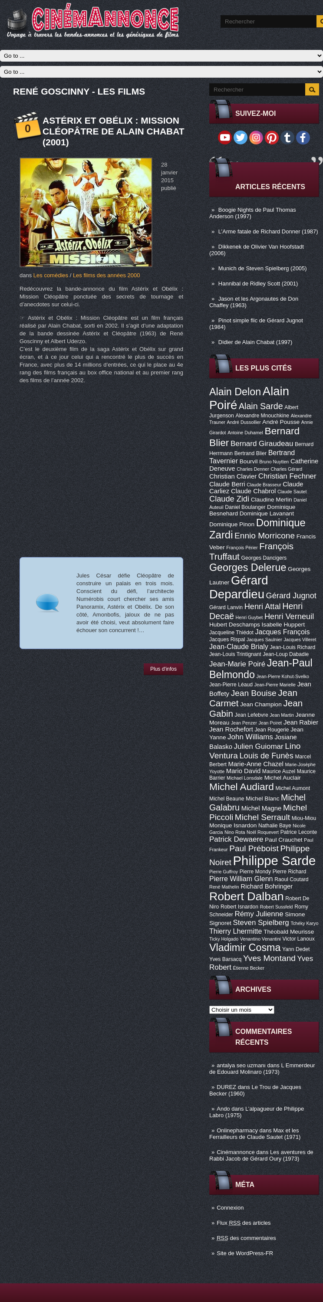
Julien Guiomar (258, 746)
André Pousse (281, 422)
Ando (223, 1108)
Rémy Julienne (258, 914)
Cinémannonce (235, 1152)
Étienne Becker (248, 968)
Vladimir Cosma (244, 947)
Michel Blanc (262, 798)
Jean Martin (282, 715)
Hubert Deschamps (234, 624)
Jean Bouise (254, 693)
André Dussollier (244, 422)
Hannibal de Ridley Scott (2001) (258, 283)
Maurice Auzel (278, 771)
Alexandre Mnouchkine (262, 416)
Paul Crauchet (284, 839)
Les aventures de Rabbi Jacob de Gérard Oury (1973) (261, 1155)
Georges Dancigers (264, 558)
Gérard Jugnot (291, 595)
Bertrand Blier (250, 453)
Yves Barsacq (225, 959)
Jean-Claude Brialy (238, 646)
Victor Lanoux (299, 939)
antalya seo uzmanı (241, 1065)
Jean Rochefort (231, 729)
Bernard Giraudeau (262, 443)
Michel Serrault (262, 817)
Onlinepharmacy (237, 1130)
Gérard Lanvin (226, 607)
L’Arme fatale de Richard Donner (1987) (268, 231)
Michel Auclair (282, 777)
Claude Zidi (229, 499)
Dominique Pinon (231, 524)
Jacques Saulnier (264, 639)
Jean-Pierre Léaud (231, 685)
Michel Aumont (292, 788)
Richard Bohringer (267, 886)
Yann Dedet (296, 949)
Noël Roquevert (263, 832)
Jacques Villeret (299, 639)
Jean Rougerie (272, 730)
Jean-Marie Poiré (237, 664)
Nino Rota (234, 832)
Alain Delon (235, 391)
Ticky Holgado (223, 938)
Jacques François (282, 632)
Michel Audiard (241, 786)
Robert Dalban (246, 896)
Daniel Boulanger (245, 507)
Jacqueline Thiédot (231, 633)
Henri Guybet (249, 617)
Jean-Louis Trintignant (235, 654)
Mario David (243, 770)
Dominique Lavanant (267, 513)
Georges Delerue (247, 567)
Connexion (230, 1207)
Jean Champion (261, 704)
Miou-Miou (304, 818)
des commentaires (246, 1238)
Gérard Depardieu (238, 587)
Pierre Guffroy (223, 871)
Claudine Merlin (271, 499)
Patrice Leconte (298, 832)
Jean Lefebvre (251, 715)
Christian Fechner (287, 476)
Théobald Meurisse (289, 931)
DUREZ (226, 1087)
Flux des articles (243, 1223)
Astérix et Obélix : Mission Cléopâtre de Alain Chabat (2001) (114, 131)
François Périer (241, 547)
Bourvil (249, 461)
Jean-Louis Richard (292, 647)
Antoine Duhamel (245, 432)
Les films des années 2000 (106, 275)
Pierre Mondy (255, 872)
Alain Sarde (261, 406)
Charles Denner (253, 469)
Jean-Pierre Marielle (275, 684)
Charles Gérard (286, 469)
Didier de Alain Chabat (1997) (255, 342)
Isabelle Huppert (283, 624)
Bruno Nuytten (274, 461)
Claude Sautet (292, 491)
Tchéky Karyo (304, 923)
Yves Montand (269, 958)
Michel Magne (261, 808)
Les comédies (50, 275)
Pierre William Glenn (241, 878)
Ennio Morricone (264, 535)
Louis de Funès (266, 755)
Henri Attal (262, 606)
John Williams (250, 737)
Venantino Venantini (260, 938)
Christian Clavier (233, 476)
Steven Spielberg (261, 922)
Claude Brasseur (264, 484)
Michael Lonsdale (245, 778)
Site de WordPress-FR (245, 1253)
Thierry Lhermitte (235, 931)
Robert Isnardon (239, 907)
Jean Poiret (270, 722)
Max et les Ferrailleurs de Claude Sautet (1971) (254, 1133)
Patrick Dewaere (236, 839)
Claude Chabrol (253, 491)
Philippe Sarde (274, 860)
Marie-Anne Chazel (255, 764)
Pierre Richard (290, 872)
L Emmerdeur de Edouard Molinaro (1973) (262, 1068)
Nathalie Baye (274, 826)
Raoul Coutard (291, 879)
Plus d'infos (163, 669)
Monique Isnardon (233, 825)
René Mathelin (224, 886)
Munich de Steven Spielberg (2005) (262, 268)
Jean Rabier (300, 722)
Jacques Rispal (227, 639)
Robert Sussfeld (276, 906)
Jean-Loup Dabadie (286, 654)
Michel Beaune (226, 799)
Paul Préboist (253, 848)
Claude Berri (227, 484)
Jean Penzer (244, 722)
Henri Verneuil (289, 616)
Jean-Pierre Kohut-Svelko (283, 676)
